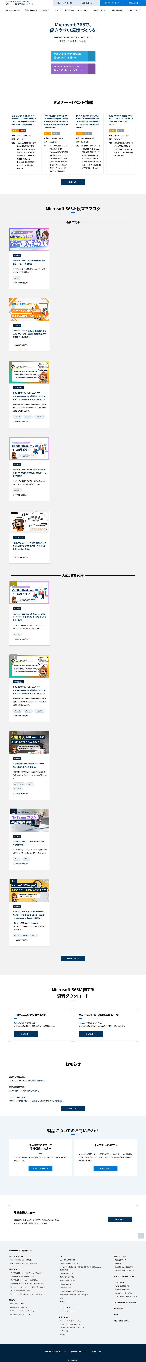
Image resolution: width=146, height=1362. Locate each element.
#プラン (16, 278)
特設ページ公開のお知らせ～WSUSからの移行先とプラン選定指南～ (59, 1090)
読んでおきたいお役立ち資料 (124, 1256)
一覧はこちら (71, 182)
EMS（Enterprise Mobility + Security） (22, 1300)
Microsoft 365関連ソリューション (21, 1303)
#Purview (28, 417)
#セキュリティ (39, 417)
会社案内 (95, 1341)
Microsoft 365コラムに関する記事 (126, 1286)
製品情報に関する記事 (122, 1275)
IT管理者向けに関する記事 (123, 1282)
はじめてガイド (134, 10)
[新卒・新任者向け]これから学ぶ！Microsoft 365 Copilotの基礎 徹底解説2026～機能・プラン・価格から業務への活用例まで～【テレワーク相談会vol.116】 (56, 121)
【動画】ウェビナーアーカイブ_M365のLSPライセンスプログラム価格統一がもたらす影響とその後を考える (29, 546)
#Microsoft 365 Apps (20, 935)
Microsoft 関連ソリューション (124, 1259)
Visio (61, 1287)
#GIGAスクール (18, 784)
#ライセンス (17, 789)
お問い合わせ (133, 3)
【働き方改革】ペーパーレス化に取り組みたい (24, 1269)
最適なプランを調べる (67, 56)
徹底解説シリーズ (120, 1249)
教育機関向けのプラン (67, 1266)
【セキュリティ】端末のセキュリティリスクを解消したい (27, 1283)
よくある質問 (69, 10)
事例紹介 (63, 1323)
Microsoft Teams (66, 1273)
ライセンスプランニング (67, 1300)
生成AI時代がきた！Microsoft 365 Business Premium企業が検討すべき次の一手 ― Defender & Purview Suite (29, 396)
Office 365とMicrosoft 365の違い (21, 1249)
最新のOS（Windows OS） (18, 1296)
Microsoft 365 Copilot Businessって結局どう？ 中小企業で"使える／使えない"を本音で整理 (29, 472)
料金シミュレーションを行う (68, 68)
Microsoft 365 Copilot (67, 1269)
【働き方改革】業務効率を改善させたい (22, 1265)
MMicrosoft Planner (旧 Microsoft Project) (74, 1284)
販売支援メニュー (100, 10)
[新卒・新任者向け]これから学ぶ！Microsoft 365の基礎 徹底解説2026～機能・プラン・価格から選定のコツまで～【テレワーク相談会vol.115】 (88, 121)
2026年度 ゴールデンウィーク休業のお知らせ (49, 1076)
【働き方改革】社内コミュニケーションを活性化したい (27, 1273)
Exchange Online (65, 1277)
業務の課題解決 (31, 10)
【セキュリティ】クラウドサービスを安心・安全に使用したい (28, 1276)
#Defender (17, 417)
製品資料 (118, 1252)
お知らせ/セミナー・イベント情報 (125, 1292)
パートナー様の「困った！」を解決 (70, 1310)
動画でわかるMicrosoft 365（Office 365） (23, 1252)
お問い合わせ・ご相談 (121, 1310)
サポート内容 (64, 1320)
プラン (57, 10)
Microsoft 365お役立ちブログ (124, 1265)
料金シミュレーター (87, 3)
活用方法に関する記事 (122, 1279)
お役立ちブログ (117, 10)
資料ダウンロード (110, 3)
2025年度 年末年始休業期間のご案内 (47, 1083)
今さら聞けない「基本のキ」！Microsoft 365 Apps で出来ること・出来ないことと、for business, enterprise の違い (29, 914)
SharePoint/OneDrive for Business (72, 1280)
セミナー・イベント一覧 (64, 3)
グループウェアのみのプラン (69, 1249)
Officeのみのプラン (66, 1262)
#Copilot (17, 490)
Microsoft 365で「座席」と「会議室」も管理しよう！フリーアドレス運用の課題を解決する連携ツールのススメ (29, 333)
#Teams (16, 859)
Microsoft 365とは (13, 10)
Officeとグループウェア (17, 1293)
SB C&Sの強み (82, 10)
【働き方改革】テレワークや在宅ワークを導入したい (26, 1262)
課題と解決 (13, 1258)
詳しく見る (24, 1034)
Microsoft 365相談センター (20, 1239)
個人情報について (77, 1341)
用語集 (116, 1304)
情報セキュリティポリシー (54, 1341)
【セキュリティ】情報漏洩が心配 (20, 1280)
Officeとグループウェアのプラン (70, 1252)
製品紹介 (45, 10)
